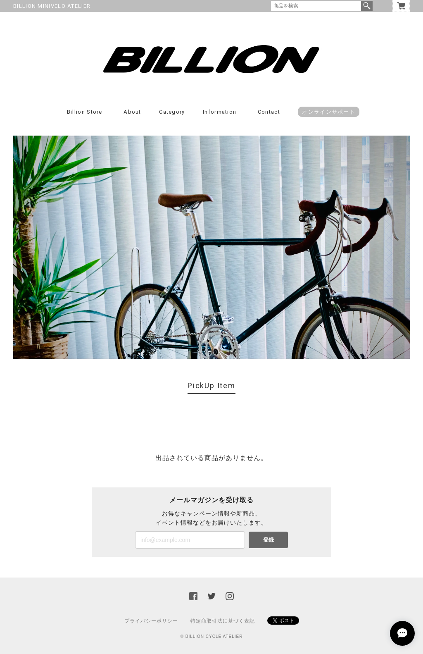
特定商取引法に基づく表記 (222, 621)
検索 (367, 6)
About (132, 112)
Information (219, 112)
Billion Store (84, 112)
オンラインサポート (328, 112)
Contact (269, 112)
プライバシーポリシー (151, 621)
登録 (268, 540)
